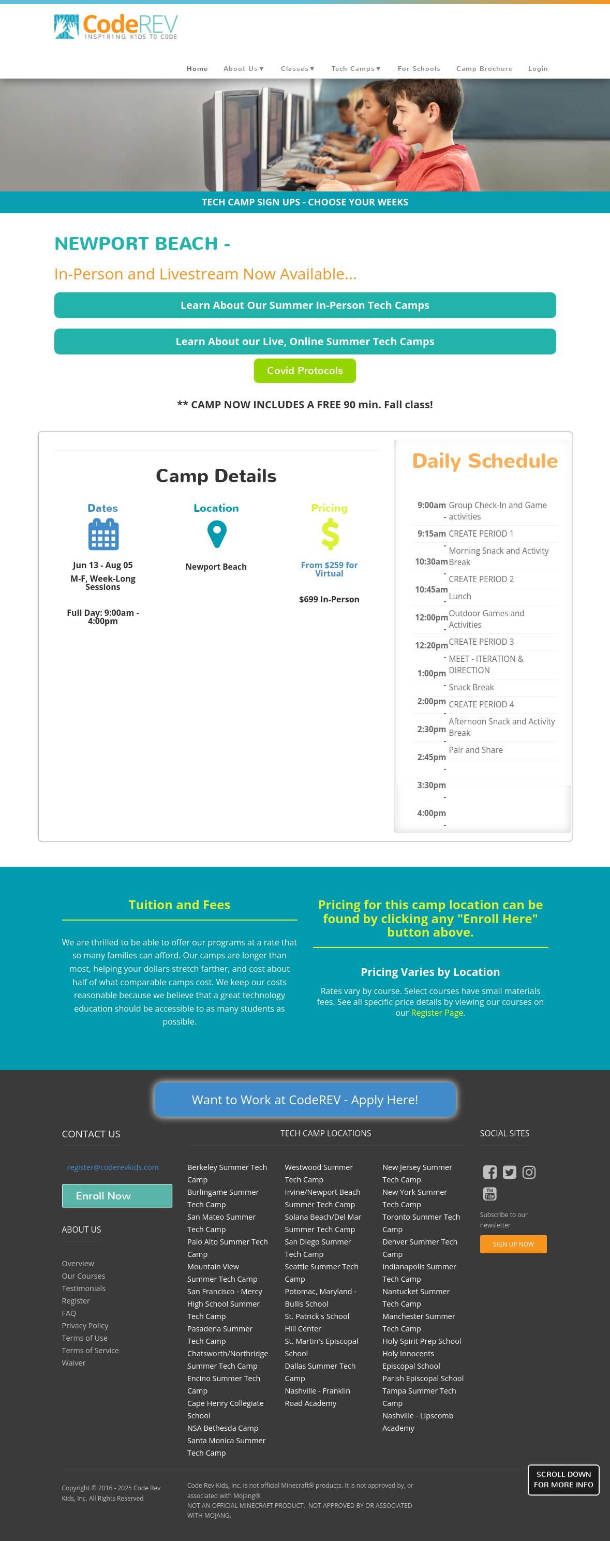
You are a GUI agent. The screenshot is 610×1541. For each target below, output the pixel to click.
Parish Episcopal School (423, 1378)
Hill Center (303, 1328)
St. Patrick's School (317, 1316)
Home (197, 68)
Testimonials (84, 1288)
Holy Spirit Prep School (421, 1341)
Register (76, 1301)
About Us (244, 68)
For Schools (419, 68)
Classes (298, 68)
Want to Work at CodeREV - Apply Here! (305, 1099)
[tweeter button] (509, 1172)
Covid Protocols (305, 371)
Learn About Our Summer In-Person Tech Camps (305, 305)
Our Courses (84, 1276)
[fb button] (490, 1172)
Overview (78, 1263)
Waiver (74, 1363)
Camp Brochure (484, 68)
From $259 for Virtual (329, 569)
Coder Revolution (132, 29)
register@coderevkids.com (113, 1167)
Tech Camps (357, 68)
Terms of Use (85, 1338)
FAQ (69, 1313)
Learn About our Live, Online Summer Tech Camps (304, 341)
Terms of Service (91, 1350)
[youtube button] (490, 1194)
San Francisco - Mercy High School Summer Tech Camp (224, 1303)
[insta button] (529, 1172)
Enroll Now (103, 1196)
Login (538, 68)
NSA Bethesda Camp (223, 1428)
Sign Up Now (513, 1244)
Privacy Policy (85, 1325)
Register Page (437, 1012)
